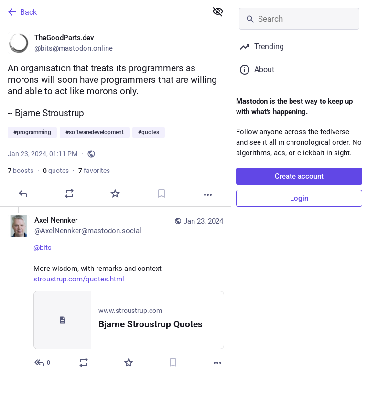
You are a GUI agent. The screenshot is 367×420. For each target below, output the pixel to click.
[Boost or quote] (69, 193)
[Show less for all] (218, 11)
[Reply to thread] (42, 362)
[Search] (299, 19)
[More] (208, 195)
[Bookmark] (161, 193)
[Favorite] (115, 193)
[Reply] (23, 193)
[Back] (102, 12)
